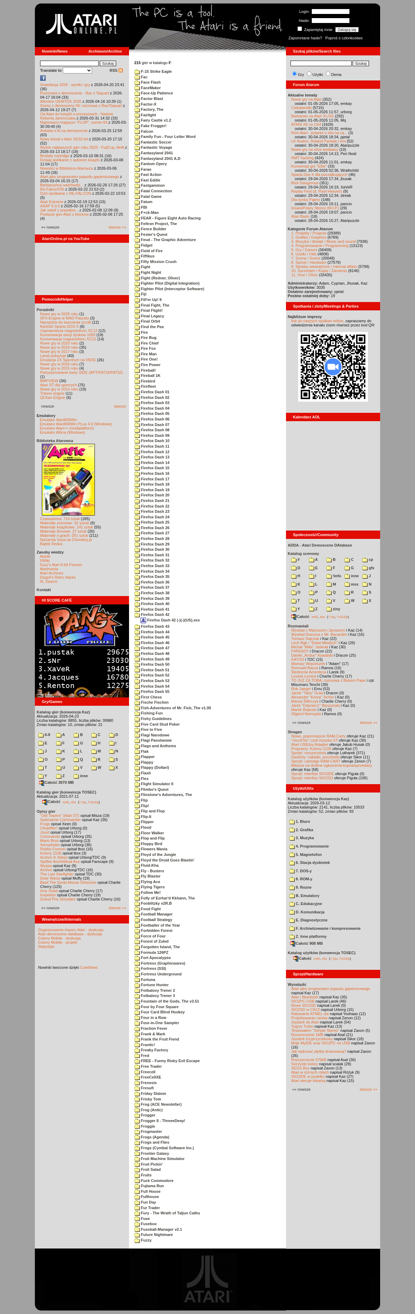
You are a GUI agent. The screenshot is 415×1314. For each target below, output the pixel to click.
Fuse (142, 1218)
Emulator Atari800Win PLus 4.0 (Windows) (76, 424)
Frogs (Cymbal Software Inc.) (164, 1148)
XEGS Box (300, 1068)
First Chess (148, 697)
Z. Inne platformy (308, 936)
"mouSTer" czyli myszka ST (314, 740)
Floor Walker (149, 833)
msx (352, 584)
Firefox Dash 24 (152, 517)
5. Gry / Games (304, 250)
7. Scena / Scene (305, 258)
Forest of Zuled (152, 941)
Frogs (45, 824)
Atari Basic (300, 216)
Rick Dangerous (304, 183)
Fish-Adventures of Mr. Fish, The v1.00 (173, 708)
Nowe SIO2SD (303, 1005)
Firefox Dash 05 (152, 413)
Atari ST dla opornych (58, 385)
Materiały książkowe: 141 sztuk (66, 527)
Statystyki (46, 946)
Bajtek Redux (51, 544)
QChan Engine (52, 397)
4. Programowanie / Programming (319, 246)
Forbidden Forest (154, 930)
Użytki (317, 74)
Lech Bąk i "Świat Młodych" (314, 643)
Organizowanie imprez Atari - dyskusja (70, 930)
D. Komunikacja (307, 912)
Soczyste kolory (304, 1064)
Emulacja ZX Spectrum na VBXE (68, 360)
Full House (147, 1191)
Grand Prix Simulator (58, 899)
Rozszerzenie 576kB (308, 1060)
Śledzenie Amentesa (308, 672)
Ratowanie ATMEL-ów (310, 1014)
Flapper (145, 757)
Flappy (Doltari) (152, 767)
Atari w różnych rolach (310, 1072)
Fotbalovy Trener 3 (155, 996)
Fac (141, 77)
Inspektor (48, 895)
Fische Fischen (152, 702)
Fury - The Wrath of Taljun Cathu (167, 1213)
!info (333, 576)
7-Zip (82, 802)
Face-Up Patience (154, 93)
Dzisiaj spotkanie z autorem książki (70, 160)
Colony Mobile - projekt (57, 942)
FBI (141, 207)
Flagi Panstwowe (153, 740)
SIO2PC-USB (303, 1001)
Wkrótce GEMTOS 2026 (60, 101)
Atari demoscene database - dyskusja (70, 934)
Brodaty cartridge (54, 156)
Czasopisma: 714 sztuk (60, 519)
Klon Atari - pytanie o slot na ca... (319, 133)
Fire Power (147, 365)
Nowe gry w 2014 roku (59, 389)
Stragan (295, 732)
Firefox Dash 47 (152, 648)
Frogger (145, 1115)
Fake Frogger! (150, 126)
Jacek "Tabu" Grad (307, 693)
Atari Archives (51, 573)
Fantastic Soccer (153, 142)
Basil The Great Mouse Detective (68, 882)
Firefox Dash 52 (152, 675)
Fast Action (148, 174)
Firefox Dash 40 (152, 604)
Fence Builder (150, 229)
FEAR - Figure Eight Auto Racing (168, 218)
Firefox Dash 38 (152, 593)
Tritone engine (52, 393)
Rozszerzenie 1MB (307, 1035)
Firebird (145, 381)
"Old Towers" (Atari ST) (60, 815)
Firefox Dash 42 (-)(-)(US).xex (170, 620)
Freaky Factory (151, 1050)
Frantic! (145, 1045)
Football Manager (154, 914)
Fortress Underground (158, 974)
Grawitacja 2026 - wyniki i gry (65, 85)
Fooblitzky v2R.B (153, 903)
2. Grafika (301, 830)
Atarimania (49, 569)
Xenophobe (50, 845)
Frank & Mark (150, 1034)
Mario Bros (49, 840)
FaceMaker (148, 88)
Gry (301, 74)
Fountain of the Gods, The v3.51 (167, 1001)
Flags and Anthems (155, 746)
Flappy (144, 762)
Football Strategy (153, 920)
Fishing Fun (149, 713)
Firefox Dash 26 (152, 528)
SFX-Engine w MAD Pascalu (64, 318)
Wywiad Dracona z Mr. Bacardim (319, 634)
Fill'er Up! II (148, 299)
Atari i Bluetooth (304, 997)
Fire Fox (145, 348)
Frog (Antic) (149, 1110)
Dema (336, 74)
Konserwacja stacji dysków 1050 (67, 335)
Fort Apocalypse (153, 958)
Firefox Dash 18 (152, 484)
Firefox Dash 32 (152, 560)
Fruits (143, 1175)
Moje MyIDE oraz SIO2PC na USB (320, 1043)
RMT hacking (302, 158)
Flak (142, 751)
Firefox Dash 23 (152, 511)
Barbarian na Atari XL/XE (312, 116)
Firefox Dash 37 (152, 587)
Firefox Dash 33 (152, 566)
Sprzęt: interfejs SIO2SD (312, 778)
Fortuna (145, 979)
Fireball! (145, 370)
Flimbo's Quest (151, 789)
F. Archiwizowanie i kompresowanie (325, 928)
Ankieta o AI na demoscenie (64, 131)
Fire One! (146, 359)
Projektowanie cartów (309, 1018)
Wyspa (46, 866)
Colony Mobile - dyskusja (59, 938)
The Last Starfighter (57, 874)
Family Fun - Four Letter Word (165, 136)
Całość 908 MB (306, 943)
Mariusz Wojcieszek (308, 664)
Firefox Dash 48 (152, 653)
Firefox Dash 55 (152, 691)
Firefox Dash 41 (152, 609)
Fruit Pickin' (149, 1164)
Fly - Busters (149, 871)
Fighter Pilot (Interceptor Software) (169, 289)
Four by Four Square (157, 1007)
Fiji (140, 294)
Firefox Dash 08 (152, 430)
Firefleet (145, 386)
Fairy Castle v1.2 (153, 120)
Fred (142, 1055)
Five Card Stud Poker (157, 724)
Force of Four (150, 936)
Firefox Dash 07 (152, 425)
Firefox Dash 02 (152, 397)
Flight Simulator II (154, 784)
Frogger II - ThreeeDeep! (160, 1121)
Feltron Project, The (156, 224)
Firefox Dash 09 (152, 435)
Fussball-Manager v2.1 (158, 1229)
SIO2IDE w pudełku (308, 1076)
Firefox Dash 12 (152, 452)
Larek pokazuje (53, 356)
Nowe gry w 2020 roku (59, 343)
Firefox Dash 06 (152, 419)
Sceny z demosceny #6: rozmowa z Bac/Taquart (81, 105)
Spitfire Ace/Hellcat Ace (60, 861)
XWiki (45, 560)
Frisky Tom (148, 1099)
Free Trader (148, 1066)
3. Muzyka (301, 838)
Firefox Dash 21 (152, 500)
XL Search (49, 581)
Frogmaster (148, 1131)
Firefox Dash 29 (152, 544)
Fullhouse (147, 1197)
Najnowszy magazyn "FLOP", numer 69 (73, 122)
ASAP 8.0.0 (50, 206)
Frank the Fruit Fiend (157, 1039)
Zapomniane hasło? (305, 38)
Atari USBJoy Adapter (309, 744)
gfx (368, 568)
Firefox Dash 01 (152, 392)
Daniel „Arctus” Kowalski (312, 655)
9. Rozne (300, 887)
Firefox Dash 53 (152, 681)
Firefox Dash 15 (152, 468)
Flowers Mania (151, 849)
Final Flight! (149, 310)
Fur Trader (147, 1208)
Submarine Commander (60, 820)
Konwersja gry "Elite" (309, 166)
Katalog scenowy (303, 553)
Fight (142, 267)
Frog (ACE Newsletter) (158, 1104)
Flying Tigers (150, 887)
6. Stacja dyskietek (309, 862)
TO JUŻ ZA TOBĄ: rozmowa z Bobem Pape (328, 680)
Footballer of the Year (157, 925)
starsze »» (117, 227)
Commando (50, 836)
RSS (116, 70)
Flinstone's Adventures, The (163, 795)
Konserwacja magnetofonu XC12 (68, 339)
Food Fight (148, 909)
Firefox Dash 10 (152, 441)
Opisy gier (46, 811)
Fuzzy (143, 1240)
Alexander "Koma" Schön (312, 697)
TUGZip (93, 802)
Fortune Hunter (152, 985)
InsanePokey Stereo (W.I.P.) (315, 208)
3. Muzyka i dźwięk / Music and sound (323, 241)
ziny (333, 609)
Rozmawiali (298, 626)
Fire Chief (147, 343)
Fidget (143, 245)
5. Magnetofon (305, 854)
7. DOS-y (300, 871)
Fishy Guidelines (153, 719)
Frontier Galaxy (152, 1153)
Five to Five (148, 729)
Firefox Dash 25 (152, 522)
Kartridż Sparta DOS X (59, 326)
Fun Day (145, 1202)
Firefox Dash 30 (152, 549)
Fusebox (146, 1224)
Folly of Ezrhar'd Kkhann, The (165, 898)
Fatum (143, 202)
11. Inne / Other (304, 275)
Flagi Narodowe (152, 735)
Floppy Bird (148, 844)
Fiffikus (144, 256)
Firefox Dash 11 (152, 446)
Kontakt (44, 590)
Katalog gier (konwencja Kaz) (63, 712)
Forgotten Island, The (157, 947)
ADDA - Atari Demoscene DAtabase (320, 545)
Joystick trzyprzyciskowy (312, 1039)
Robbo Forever (53, 849)
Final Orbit (147, 321)
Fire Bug (146, 337)
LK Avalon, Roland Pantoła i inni (318, 141)
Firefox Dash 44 (152, 632)
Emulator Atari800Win (58, 420)
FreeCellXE (148, 1077)
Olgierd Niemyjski (306, 714)
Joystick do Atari (305, 1022)
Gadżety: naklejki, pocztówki (315, 757)
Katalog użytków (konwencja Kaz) (318, 799)
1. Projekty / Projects (308, 233)
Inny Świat (49, 891)
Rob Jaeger (301, 689)
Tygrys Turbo (302, 1026)
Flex (142, 778)
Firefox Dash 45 (152, 637)
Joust (44, 832)
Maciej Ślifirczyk (304, 701)
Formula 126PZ (151, 952)
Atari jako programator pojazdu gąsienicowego (79, 177)
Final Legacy (149, 316)
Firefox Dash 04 (152, 408)
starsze (120, 406)
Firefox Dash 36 (152, 582)
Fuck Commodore (154, 1180)
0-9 (44, 735)
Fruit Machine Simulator (159, 1159)
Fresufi (144, 1088)
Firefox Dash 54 (152, 686)
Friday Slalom (150, 1093)
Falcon (144, 131)
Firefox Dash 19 (152, 490)
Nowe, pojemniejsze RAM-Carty (318, 736)
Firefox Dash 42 (152, 614)
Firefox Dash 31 (152, 555)
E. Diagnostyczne (308, 920)
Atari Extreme (51, 202)
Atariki (45, 556)
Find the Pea (149, 327)
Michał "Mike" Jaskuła (309, 647)
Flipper (144, 822)
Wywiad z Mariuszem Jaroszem (318, 630)
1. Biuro (299, 821)
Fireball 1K (147, 375)
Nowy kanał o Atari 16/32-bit (64, 139)
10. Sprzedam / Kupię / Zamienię (319, 271)
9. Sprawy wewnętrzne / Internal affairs (324, 266)
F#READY (300, 651)
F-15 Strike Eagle (153, 71)
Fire (141, 332)
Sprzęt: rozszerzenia (308, 753)
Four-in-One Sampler (157, 1023)
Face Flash (148, 82)
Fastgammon (150, 185)
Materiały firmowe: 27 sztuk (63, 531)
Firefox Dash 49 (152, 659)
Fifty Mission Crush (155, 262)
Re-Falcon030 (52, 189)
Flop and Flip (150, 838)
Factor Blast (149, 98)
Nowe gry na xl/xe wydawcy (314, 149)
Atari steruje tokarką (308, 1081)
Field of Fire (149, 251)
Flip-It (143, 816)
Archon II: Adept (54, 857)
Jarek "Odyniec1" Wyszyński (315, 705)
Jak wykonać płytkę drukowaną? (318, 1051)
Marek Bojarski (304, 710)
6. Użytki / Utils (304, 254)
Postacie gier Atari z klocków (64, 214)
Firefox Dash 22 (152, 506)
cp (367, 559)
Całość (51, 801)
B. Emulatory (304, 896)
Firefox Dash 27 (152, 533)
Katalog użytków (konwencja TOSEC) (321, 953)
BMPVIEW (49, 381)
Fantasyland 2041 (154, 153)
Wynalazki (297, 984)
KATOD (297, 659)
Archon (46, 870)
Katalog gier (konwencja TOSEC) (66, 792)
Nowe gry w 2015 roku (59, 368)
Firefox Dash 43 (152, 626)
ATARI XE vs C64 (306, 124)
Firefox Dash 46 (152, 643)
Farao (143, 169)
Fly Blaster (147, 876)
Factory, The (149, 109)
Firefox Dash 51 (152, 670)
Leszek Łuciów (303, 676)
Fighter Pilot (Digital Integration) (167, 283)
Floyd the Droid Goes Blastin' (165, 860)
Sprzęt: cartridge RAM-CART (315, 761)
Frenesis (146, 1083)
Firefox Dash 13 (152, 457)
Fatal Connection (153, 191)
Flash (143, 773)
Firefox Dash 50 (152, 664)
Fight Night (148, 272)
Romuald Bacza (304, 668)
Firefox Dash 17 (152, 479)
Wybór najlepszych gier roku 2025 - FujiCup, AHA (82, 147)
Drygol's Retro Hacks (58, 577)
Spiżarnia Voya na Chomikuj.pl (66, 540)
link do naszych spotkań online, (317, 321)
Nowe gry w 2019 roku (59, 347)
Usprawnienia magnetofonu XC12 (69, 330)
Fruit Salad (148, 1169)
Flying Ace (147, 882)
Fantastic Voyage (153, 147)
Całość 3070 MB (56, 782)
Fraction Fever (151, 1028)
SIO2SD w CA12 (305, 1009)
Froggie (145, 1126)
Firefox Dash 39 (152, 598)
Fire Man (146, 354)
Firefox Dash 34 (152, 571)
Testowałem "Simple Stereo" (315, 1030)
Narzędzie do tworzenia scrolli (65, 322)
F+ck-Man (147, 212)
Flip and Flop (150, 811)
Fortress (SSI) (150, 968)
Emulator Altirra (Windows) (62, 432)
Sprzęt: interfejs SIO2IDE (312, 774)
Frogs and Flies (152, 1142)
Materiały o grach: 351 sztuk (64, 535)
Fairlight (145, 115)
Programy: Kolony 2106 (311, 749)
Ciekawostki (301, 108)
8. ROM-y (300, 879)
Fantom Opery (151, 164)
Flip (141, 800)
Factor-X (146, 104)
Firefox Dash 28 (152, 538)
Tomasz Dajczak (305, 638)
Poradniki (45, 310)
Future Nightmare (154, 1234)
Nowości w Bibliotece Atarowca (66, 168)
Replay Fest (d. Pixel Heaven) (316, 191)
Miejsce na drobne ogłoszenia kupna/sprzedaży (331, 765)
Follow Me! (148, 892)
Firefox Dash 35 (152, 576)
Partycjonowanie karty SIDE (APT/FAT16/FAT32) (81, 372)
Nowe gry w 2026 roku (59, 314)
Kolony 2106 (50, 853)
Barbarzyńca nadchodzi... (61, 185)
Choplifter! (49, 828)
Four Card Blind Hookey (160, 1012)
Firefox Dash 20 (152, 495)
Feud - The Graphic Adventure (165, 240)
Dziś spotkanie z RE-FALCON (65, 193)
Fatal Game (148, 196)
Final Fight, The (152, 305)
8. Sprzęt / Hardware (308, 262)
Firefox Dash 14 (152, 463)
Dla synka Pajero (305, 200)
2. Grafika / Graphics (308, 237)
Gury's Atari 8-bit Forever (61, 565)
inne (81, 776)
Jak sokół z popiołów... (59, 210)
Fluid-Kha (147, 865)
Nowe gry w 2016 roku (59, 364)
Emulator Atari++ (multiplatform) (67, 428)
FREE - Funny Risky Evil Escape (167, 1061)
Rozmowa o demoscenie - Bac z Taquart (74, 93)
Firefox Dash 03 (152, 403)
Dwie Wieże (50, 878)
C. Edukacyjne (305, 904)
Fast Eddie (147, 180)
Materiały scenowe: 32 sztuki (64, 523)
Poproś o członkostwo (344, 38)
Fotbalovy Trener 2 (155, 990)
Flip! (142, 806)
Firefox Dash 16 (152, 473)
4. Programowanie (309, 846)
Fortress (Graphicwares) (160, 963)
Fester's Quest (151, 234)
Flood (143, 827)
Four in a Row (150, 1017)
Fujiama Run (149, 1186)
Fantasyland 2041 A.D (157, 158)
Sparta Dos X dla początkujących (319, 174)
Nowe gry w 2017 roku (59, 351)
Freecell (145, 1072)
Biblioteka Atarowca (55, 441)
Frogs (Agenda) (152, 1137)
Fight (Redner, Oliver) (157, 278)
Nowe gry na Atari (306, 99)
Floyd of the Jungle (155, 854)
